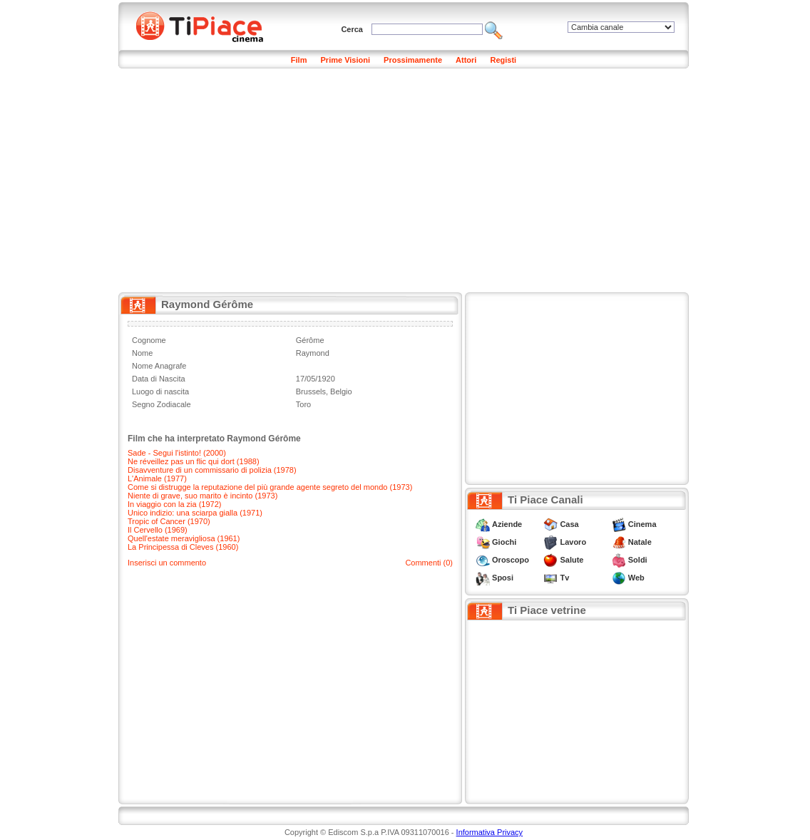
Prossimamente (413, 60)
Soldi (637, 559)
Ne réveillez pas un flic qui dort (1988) (194, 461)
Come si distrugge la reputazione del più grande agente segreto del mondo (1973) (270, 487)
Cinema (642, 524)
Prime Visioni (346, 60)
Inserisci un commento (167, 562)
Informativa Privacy (489, 832)
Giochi (504, 542)
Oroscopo (510, 559)
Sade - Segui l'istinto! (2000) (177, 453)
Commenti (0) (429, 562)
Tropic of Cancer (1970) (169, 521)
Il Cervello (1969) (158, 530)
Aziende (507, 524)
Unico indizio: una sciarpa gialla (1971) (195, 512)
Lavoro (573, 542)
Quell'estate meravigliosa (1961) (184, 538)
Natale (640, 542)
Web (636, 577)
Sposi (502, 577)
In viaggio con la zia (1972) (174, 504)
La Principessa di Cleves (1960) (183, 547)
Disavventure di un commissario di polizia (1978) (212, 470)
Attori (466, 60)
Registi (503, 60)
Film (299, 60)
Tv (564, 577)
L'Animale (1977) (157, 478)
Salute (571, 559)
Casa (569, 524)
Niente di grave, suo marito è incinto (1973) (202, 495)
